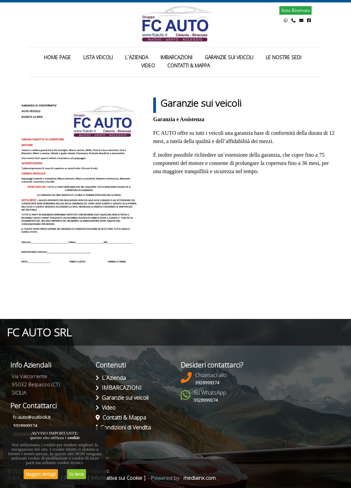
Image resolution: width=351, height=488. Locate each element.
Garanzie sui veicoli (122, 397)
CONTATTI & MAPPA (188, 65)
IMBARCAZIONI (176, 57)
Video (106, 407)
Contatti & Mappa (121, 417)
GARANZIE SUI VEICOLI (229, 57)
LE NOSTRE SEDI (283, 57)
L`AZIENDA (136, 57)
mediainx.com (199, 477)
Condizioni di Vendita (123, 427)
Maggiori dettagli (41, 474)
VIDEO (148, 65)
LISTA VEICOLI (98, 57)
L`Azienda (111, 378)
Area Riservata (295, 10)
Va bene (76, 474)
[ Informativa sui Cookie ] (116, 477)
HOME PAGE (57, 57)
